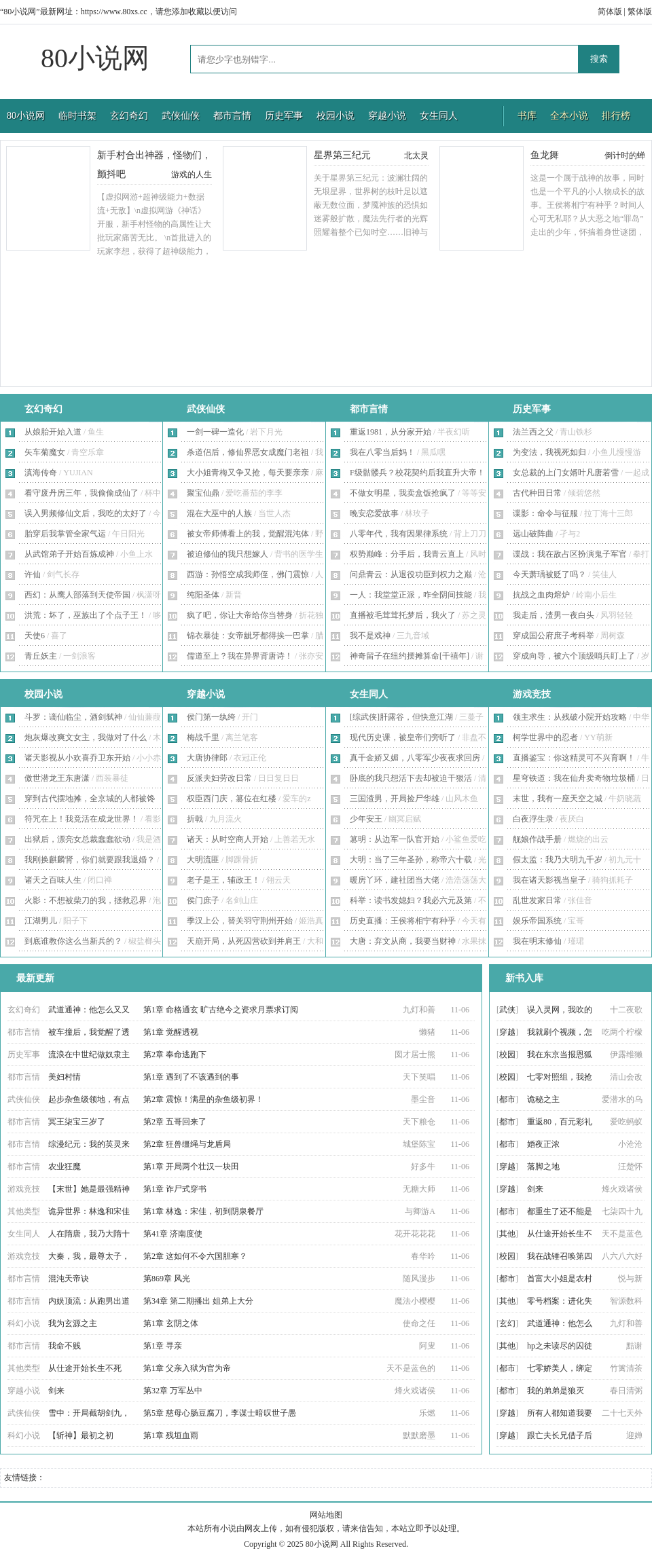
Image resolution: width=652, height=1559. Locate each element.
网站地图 (326, 1515)
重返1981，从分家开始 (390, 432)
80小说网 (95, 58)
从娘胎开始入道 (53, 432)
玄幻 (507, 1323)
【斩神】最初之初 (80, 1435)
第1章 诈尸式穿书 (174, 1189)
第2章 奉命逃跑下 (174, 1054)
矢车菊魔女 (44, 452)
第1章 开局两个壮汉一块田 (191, 1166)
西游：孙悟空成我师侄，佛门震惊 (248, 574)
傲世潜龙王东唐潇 (57, 778)
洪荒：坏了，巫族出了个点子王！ (85, 615)
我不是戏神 (370, 635)
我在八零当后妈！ (382, 452)
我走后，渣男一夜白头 (553, 615)
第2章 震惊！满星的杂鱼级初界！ (203, 1099)
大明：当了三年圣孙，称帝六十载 (411, 859)
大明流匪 (203, 859)
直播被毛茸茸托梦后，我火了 (403, 615)
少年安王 (366, 819)
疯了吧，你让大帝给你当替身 (240, 615)
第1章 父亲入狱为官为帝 (187, 1368)
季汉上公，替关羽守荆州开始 (240, 920)
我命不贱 (64, 1346)
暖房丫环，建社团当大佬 (394, 880)
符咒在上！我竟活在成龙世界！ (81, 819)
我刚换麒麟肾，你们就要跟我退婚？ (89, 859)
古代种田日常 (537, 493)
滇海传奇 (40, 472)
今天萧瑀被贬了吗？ (549, 574)
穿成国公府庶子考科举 (553, 635)
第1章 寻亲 (162, 1346)
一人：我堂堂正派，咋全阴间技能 (411, 595)
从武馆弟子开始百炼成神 (69, 554)
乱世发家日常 (537, 900)
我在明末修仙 (537, 941)
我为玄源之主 (72, 1323)
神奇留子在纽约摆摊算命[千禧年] (409, 656)
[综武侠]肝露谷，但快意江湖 (401, 717)
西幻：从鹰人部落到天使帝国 (77, 595)
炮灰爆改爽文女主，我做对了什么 (85, 737)
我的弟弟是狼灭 (555, 1390)
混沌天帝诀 (68, 1278)
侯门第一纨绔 (211, 717)
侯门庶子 (203, 900)
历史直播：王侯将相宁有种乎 (403, 920)
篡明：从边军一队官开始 (394, 839)
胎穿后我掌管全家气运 (65, 533)
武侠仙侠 (181, 116)
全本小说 (569, 116)
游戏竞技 (532, 694)
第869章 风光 (166, 1278)
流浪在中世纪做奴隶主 (89, 1054)
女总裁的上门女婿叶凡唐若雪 (566, 472)
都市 (507, 1099)
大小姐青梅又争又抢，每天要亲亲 (248, 472)
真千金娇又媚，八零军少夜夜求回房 (415, 758)
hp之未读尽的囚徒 (559, 1346)
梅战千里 (203, 737)
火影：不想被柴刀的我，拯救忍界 (85, 900)
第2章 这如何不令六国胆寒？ (195, 1256)
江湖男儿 (40, 920)
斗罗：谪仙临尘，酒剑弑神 (73, 717)
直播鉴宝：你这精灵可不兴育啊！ (574, 758)
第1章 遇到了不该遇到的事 (191, 1077)
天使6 (34, 635)
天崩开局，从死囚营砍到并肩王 (244, 941)
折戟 (195, 819)
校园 (507, 1054)
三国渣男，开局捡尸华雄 (394, 798)
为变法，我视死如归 (549, 452)
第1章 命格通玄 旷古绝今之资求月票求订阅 (220, 1009)
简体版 (610, 11)
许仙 (32, 574)
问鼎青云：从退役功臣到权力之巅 (411, 574)
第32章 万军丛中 (172, 1390)
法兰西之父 (533, 432)
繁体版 (640, 11)
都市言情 (232, 116)
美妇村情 (64, 1077)
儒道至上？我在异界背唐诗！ (240, 656)
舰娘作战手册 (537, 839)
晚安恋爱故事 (374, 513)
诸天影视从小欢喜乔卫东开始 (77, 758)
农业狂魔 (64, 1166)
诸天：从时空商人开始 (227, 839)
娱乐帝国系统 (537, 920)
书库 (527, 116)
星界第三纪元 (342, 155)
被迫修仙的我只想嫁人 (227, 554)
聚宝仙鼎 (203, 493)
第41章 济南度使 (172, 1234)
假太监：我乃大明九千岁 (557, 859)
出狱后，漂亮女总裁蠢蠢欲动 (77, 839)
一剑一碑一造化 (215, 432)
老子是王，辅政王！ (223, 880)
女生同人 (439, 116)
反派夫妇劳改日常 (219, 778)
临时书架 (77, 116)
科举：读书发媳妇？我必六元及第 (411, 900)
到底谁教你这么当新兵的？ (73, 941)
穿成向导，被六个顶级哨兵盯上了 (574, 656)
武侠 (507, 1009)
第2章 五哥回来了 (174, 1121)
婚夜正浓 (543, 1144)
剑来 (56, 1390)
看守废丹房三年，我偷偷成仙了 (81, 493)
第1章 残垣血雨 (170, 1435)
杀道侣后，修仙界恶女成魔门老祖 (248, 452)
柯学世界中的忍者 (545, 737)
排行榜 (616, 116)
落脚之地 (543, 1166)
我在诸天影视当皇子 (549, 880)
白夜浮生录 (533, 819)
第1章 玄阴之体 (170, 1323)
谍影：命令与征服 (545, 513)
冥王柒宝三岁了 (76, 1121)
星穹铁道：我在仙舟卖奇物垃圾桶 (574, 778)
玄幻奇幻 (129, 116)
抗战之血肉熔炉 (541, 595)
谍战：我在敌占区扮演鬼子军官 (570, 554)
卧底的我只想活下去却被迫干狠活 (411, 778)
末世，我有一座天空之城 (557, 798)
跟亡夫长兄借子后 (559, 1435)
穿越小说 (387, 116)
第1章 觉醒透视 (170, 1032)
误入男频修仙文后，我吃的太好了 (85, 513)
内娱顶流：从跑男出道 (89, 1301)
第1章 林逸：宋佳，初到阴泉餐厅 (203, 1211)
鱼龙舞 (544, 155)
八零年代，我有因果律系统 (399, 533)
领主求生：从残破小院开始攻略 (570, 717)
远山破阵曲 (533, 533)
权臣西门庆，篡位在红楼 (231, 798)
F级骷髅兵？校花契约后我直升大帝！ (417, 472)
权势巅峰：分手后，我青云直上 (407, 554)
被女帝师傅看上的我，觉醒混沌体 (248, 533)
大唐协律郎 (207, 758)
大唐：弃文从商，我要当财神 (403, 941)
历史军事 (284, 116)
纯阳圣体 (203, 595)
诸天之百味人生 (53, 880)
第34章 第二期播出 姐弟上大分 (198, 1301)
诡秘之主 (543, 1099)
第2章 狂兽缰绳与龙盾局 (187, 1144)
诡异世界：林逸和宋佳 (89, 1211)
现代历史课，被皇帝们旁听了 (403, 737)
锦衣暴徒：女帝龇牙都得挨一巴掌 (248, 635)
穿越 (507, 1032)
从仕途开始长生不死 (85, 1368)
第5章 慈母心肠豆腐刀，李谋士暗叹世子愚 (219, 1413)
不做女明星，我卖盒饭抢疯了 (403, 493)
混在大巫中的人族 (219, 513)
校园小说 (335, 116)
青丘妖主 (40, 656)
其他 (507, 1234)
